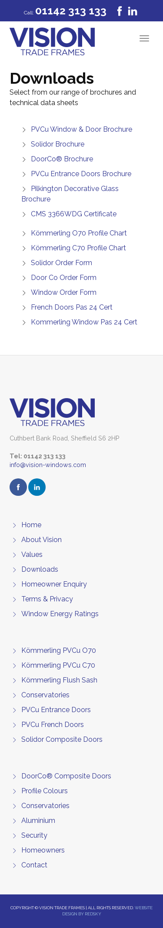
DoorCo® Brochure (62, 159)
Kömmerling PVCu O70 (58, 650)
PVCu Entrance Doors (56, 710)
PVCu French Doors (52, 724)
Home (31, 525)
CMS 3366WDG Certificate (73, 214)
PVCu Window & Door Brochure (81, 129)
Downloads (39, 569)
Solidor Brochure (57, 144)
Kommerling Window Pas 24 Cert (84, 322)
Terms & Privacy (47, 599)
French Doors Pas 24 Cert (72, 307)
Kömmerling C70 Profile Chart (78, 248)
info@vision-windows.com (48, 464)
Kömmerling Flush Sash (59, 680)
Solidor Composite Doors (62, 739)
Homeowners (43, 850)
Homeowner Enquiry (54, 584)
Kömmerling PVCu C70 (58, 665)
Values (32, 554)
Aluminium (38, 820)
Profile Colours (44, 791)
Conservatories (45, 695)
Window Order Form (63, 292)
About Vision (41, 540)
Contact (34, 865)
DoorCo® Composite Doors (66, 776)
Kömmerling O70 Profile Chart (79, 233)
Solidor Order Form (61, 263)
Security (34, 835)
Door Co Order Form (63, 277)
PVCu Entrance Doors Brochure (81, 174)
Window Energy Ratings (60, 614)
